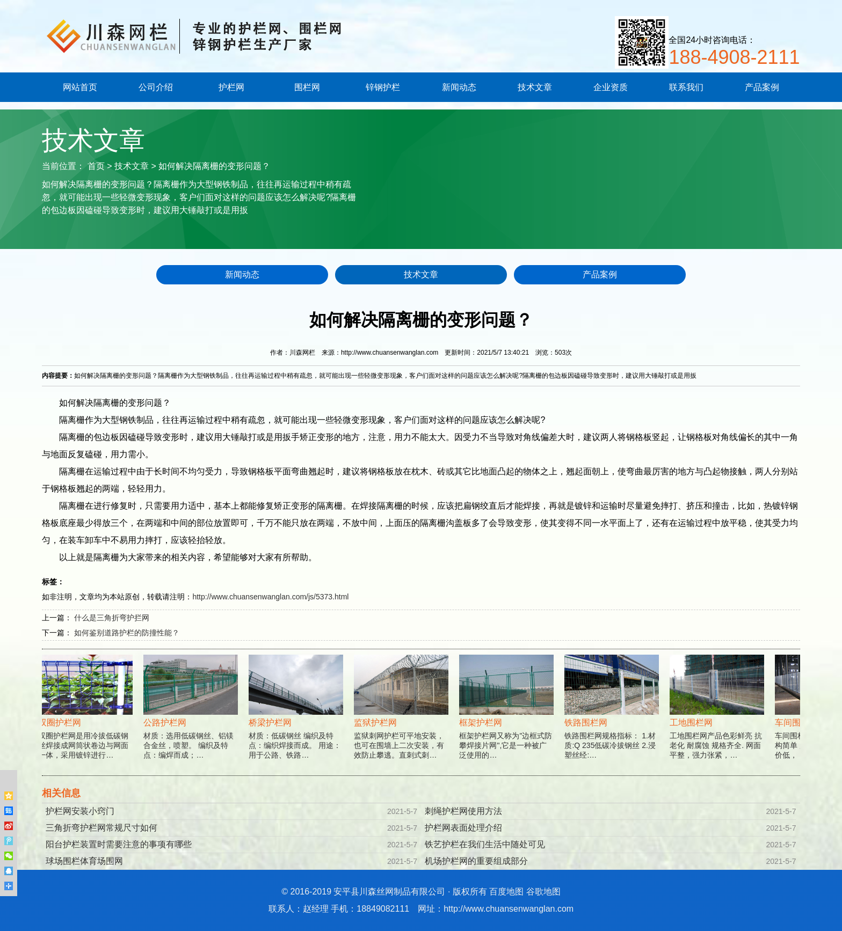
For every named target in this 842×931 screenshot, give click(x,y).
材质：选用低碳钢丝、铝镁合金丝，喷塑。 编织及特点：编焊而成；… (191, 719)
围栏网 (307, 87)
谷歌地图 (543, 891)
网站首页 (80, 87)
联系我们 (686, 87)
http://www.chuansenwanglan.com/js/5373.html (270, 596)
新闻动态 (459, 87)
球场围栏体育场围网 (84, 861)
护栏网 (231, 87)
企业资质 (610, 87)
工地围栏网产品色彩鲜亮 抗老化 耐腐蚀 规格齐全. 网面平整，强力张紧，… (717, 719)
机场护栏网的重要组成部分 (476, 861)
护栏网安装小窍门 (80, 811)
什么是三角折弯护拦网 (111, 617)
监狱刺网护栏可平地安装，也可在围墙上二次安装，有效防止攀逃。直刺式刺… (401, 719)
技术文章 (535, 87)
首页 (96, 166)
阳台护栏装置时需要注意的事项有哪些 (119, 844)
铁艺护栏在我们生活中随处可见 (485, 844)
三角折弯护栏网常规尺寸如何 (101, 827)
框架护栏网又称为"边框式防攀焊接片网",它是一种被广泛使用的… (507, 719)
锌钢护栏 (383, 87)
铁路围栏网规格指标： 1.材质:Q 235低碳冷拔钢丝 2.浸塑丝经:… (612, 719)
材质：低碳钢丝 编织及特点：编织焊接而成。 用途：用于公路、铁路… (296, 719)
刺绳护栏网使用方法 (463, 811)
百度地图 (506, 891)
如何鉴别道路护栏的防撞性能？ (126, 632)
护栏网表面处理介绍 (463, 827)
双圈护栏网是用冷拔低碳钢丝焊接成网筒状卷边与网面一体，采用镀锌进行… (86, 719)
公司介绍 (156, 87)
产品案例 (762, 87)
